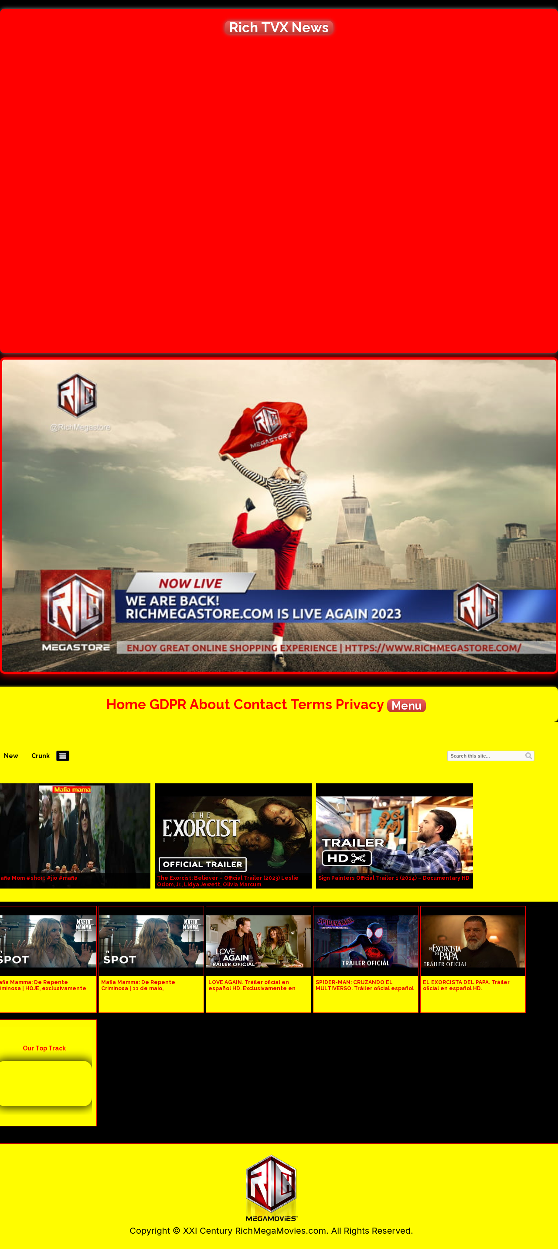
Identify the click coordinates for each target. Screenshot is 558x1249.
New (11, 755)
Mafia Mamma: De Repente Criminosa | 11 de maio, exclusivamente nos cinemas (141, 988)
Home (126, 704)
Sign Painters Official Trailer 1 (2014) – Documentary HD (394, 878)
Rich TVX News (279, 27)
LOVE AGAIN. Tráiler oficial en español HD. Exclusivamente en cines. (252, 988)
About (210, 704)
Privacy (360, 704)
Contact (260, 704)
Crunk (40, 755)
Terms (311, 704)
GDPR (168, 704)
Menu (406, 705)
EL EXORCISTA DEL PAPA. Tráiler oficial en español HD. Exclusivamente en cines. (466, 988)
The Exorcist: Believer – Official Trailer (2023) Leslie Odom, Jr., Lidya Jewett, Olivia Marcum (228, 881)
